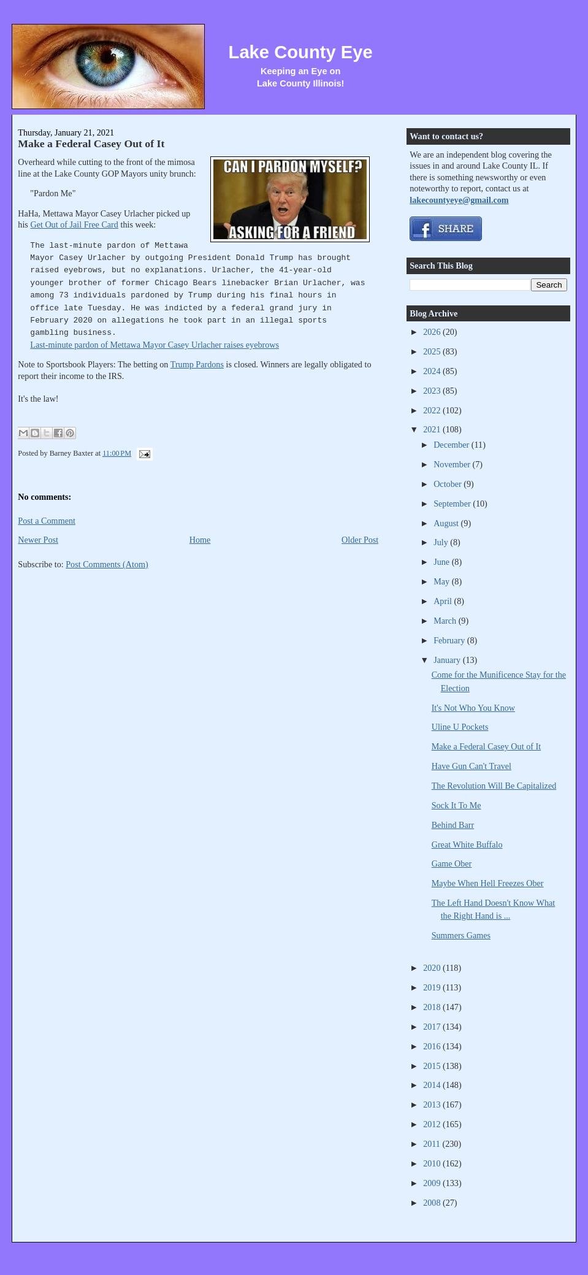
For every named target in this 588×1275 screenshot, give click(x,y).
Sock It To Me (456, 805)
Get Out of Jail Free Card (74, 224)
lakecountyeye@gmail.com (459, 200)
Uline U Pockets (460, 727)
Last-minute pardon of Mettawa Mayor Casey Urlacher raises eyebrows (154, 345)
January (448, 660)
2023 (433, 391)
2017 (433, 1027)
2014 (433, 1085)
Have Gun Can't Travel (471, 766)
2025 (433, 351)
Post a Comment (46, 521)
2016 (433, 1046)
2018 (433, 1007)
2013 (433, 1104)
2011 (432, 1144)
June (442, 562)
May (442, 581)
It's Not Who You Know (473, 708)
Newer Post (38, 540)
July (441, 542)
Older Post (360, 540)
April (443, 601)
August (446, 523)
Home (200, 540)
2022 (433, 410)
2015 (433, 1066)
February (450, 640)
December (452, 445)
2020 (433, 968)
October (448, 484)
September (453, 503)
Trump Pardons (197, 364)
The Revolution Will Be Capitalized (494, 786)
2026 (433, 332)
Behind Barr (453, 825)
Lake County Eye (301, 52)
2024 (433, 371)
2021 (433, 429)
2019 (433, 987)
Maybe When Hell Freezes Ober (488, 883)
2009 (433, 1183)
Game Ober (452, 863)
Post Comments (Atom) (107, 564)
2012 (433, 1124)
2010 (433, 1163)
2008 (433, 1203)
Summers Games (461, 935)
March (446, 621)
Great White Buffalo (467, 844)
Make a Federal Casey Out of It (91, 143)
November (452, 464)
